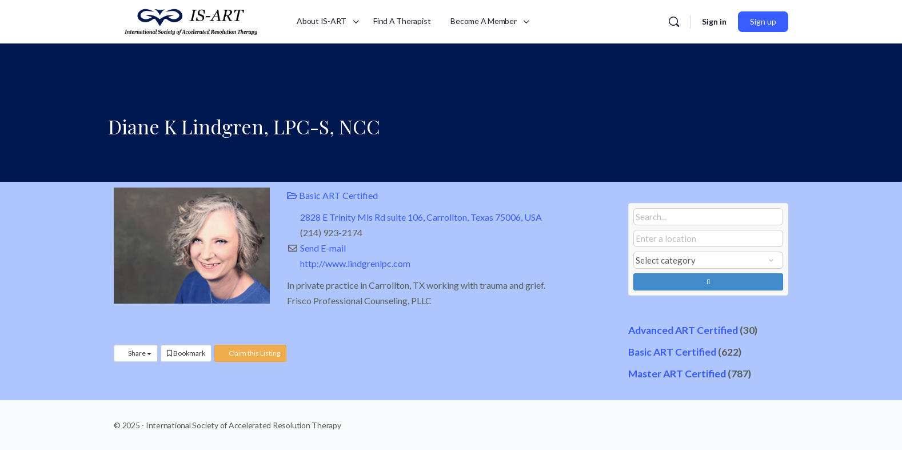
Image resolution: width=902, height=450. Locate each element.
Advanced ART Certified (683, 330)
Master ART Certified (677, 374)
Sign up (763, 21)
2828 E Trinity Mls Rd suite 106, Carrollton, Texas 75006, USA (421, 217)
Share (135, 353)
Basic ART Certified (332, 195)
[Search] (673, 22)
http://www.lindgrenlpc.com (355, 263)
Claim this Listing (250, 353)
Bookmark (186, 353)
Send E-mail (323, 247)
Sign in (714, 21)
